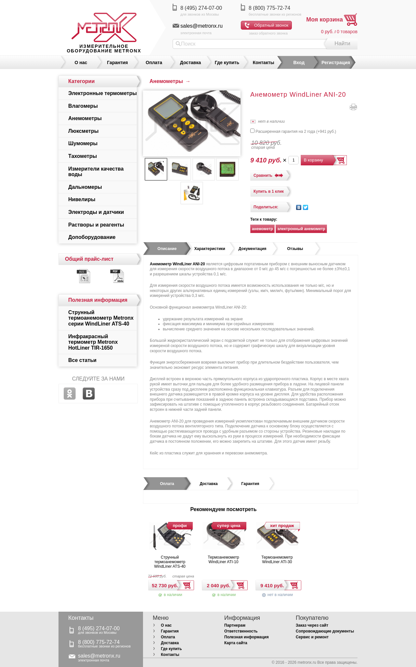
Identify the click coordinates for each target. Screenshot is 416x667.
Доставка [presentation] (208, 483)
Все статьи (82, 360)
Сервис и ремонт (312, 637)
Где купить (227, 62)
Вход (299, 62)
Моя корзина (324, 19)
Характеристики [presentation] (209, 248)
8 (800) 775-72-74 (269, 8)
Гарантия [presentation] (250, 483)
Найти (342, 43)
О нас (81, 62)
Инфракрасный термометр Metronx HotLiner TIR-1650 (93, 342)
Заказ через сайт (312, 625)
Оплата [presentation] (167, 483)
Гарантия (117, 62)
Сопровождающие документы (325, 631)
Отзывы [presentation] (295, 248)
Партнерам (234, 625)
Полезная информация (246, 637)
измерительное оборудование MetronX (104, 48)
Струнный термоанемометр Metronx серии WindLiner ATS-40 (101, 318)
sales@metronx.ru (201, 26)
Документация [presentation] (252, 248)
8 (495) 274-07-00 (201, 8)
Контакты (263, 62)
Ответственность (241, 631)
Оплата (154, 62)
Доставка (190, 62)
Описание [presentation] (167, 248)
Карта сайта (235, 643)
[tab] (167, 248)
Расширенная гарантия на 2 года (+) (293, 131)
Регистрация (335, 62)
